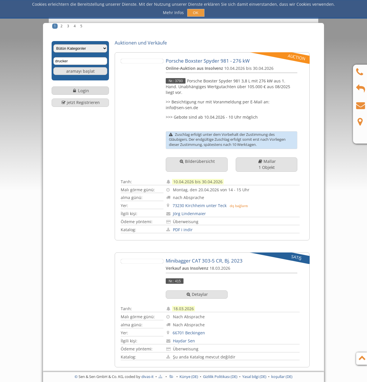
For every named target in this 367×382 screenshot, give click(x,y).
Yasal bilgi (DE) (254, 376)
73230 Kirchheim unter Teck (209, 202)
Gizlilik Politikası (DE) (220, 376)
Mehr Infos (174, 12)
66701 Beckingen (198, 325)
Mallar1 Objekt (276, 163)
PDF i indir (192, 224)
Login (80, 90)
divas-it (147, 376)
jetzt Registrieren (80, 100)
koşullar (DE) (281, 376)
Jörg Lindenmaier (199, 210)
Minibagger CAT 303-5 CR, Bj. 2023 (213, 255)
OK (195, 13)
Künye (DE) (188, 376)
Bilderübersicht (206, 163)
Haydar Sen (194, 332)
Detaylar (206, 289)
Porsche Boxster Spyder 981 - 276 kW (217, 59)
